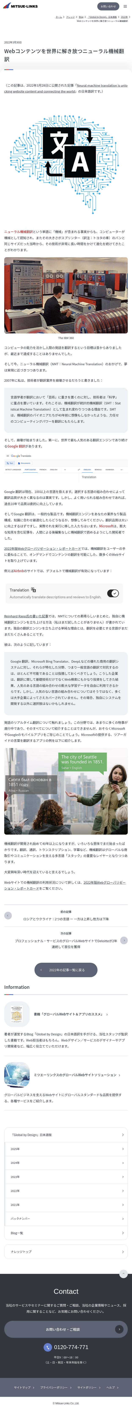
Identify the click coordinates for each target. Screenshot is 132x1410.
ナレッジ (70, 16)
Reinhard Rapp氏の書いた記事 (26, 616)
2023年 (15, 1177)
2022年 (124, 16)
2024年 (15, 1163)
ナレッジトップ (21, 1251)
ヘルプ (110, 1387)
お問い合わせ (108, 6)
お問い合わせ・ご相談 (63, 1329)
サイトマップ (22, 1387)
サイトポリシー (87, 1387)
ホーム (59, 16)
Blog (81, 16)
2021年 (15, 1205)
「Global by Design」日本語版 (102, 16)
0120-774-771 (66, 1347)
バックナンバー (20, 1219)
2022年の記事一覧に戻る (67, 970)
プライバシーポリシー (54, 1387)
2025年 (15, 1149)
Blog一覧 (17, 1233)
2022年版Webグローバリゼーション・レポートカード (42, 548)
